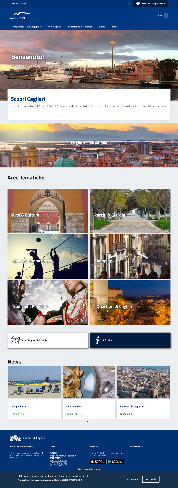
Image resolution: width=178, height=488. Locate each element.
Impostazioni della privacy (89, 470)
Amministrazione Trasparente (22, 446)
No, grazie (151, 481)
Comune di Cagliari (18, 3)
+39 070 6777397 (58, 463)
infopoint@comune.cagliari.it (63, 455)
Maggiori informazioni (70, 481)
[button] (87, 421)
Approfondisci (89, 156)
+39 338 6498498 (58, 465)
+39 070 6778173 (58, 460)
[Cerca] (164, 15)
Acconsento (132, 481)
